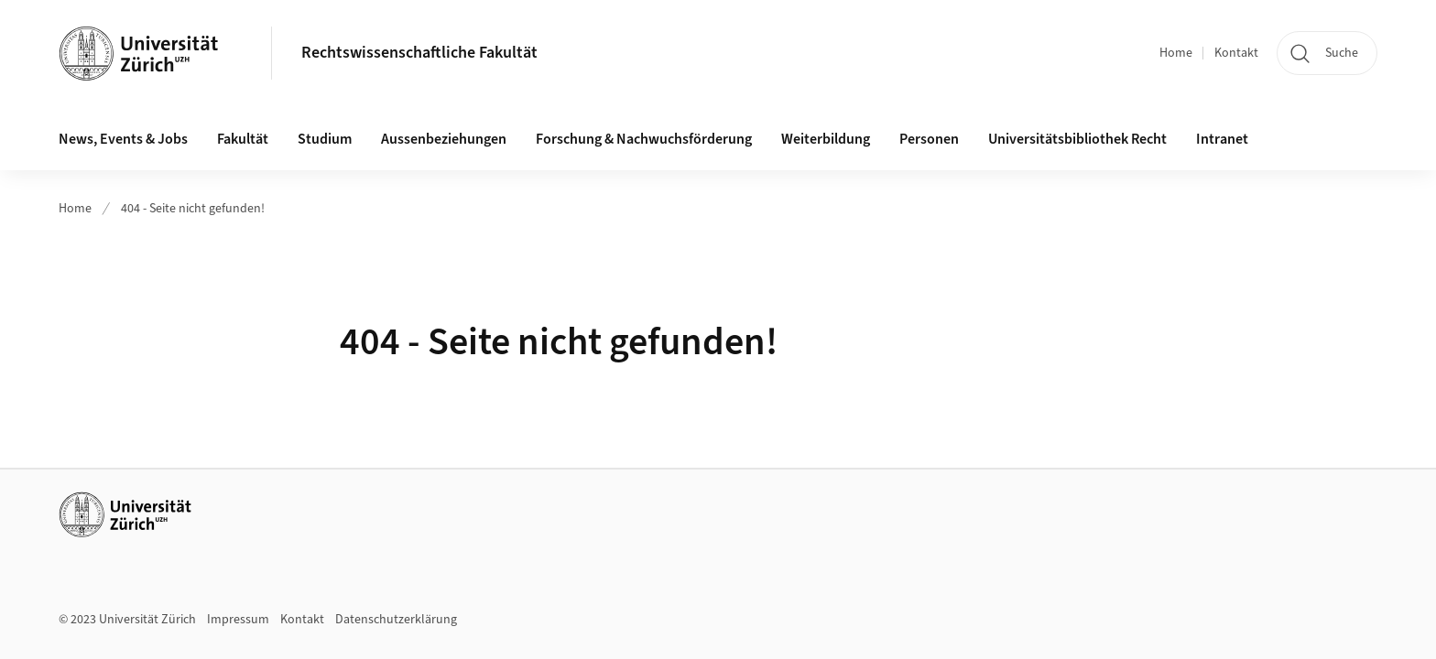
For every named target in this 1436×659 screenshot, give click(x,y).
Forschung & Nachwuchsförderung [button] (644, 139)
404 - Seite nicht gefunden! (193, 209)
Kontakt (1236, 53)
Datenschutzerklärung (396, 619)
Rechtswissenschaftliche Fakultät (419, 52)
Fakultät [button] (242, 139)
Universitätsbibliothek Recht (1077, 139)
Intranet (1222, 139)
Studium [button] (325, 139)
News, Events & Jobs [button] (123, 139)
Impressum (238, 619)
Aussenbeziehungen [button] (443, 139)
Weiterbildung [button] (825, 139)
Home (1175, 53)
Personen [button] (929, 139)
